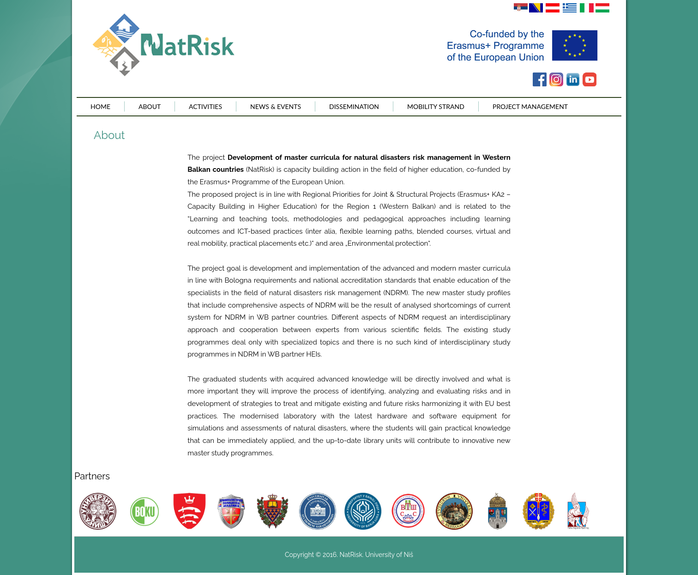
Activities (205, 106)
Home (100, 106)
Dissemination (354, 106)
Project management (530, 106)
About (149, 106)
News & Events (275, 106)
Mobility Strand (435, 106)
